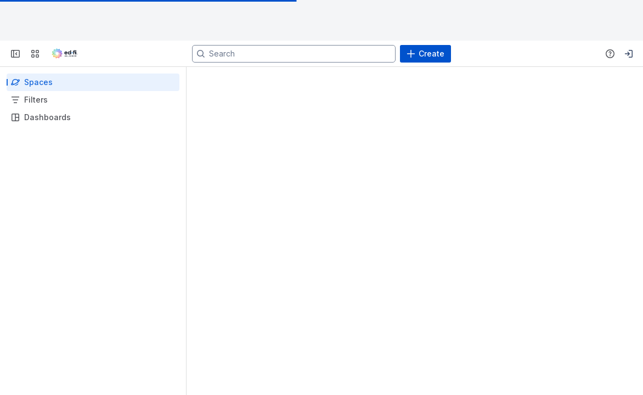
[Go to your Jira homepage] (64, 54)
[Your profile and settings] (628, 53)
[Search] (294, 54)
